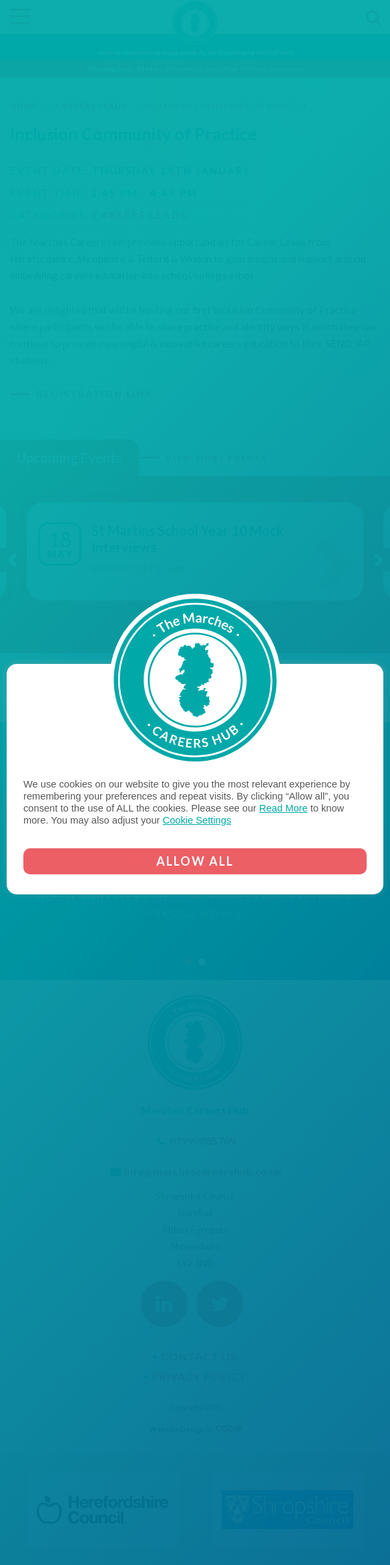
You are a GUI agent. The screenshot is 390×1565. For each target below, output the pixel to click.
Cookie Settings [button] (197, 820)
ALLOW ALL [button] (195, 861)
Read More (283, 808)
